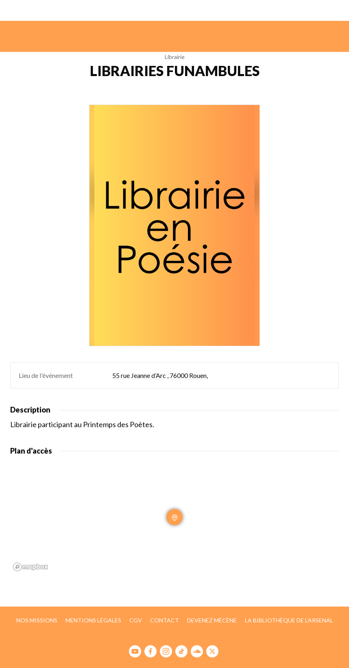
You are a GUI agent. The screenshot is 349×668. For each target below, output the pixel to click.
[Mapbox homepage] (30, 567)
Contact (164, 620)
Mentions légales (93, 620)
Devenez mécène (212, 620)
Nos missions (36, 620)
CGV (135, 620)
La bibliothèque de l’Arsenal (289, 620)
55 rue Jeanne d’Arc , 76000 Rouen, (160, 375)
